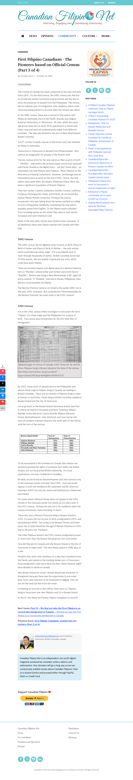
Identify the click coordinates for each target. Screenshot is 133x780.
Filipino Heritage (25, 84)
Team (20, 733)
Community (68, 36)
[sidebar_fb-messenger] (2, 396)
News (33, 36)
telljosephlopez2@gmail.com (47, 636)
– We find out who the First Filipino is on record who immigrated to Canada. (49, 612)
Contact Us (73, 733)
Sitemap (72, 737)
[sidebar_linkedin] (2, 390)
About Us (99, 2)
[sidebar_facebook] (2, 378)
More (106, 36)
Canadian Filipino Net (28, 728)
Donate (21, 746)
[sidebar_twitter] (2, 384)
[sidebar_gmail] (2, 402)
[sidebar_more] (2, 408)
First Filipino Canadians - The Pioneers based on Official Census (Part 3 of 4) (49, 65)
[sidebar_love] (2, 371)
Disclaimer (73, 728)
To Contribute (24, 737)
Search (111, 2)
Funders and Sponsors (29, 742)
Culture (89, 36)
